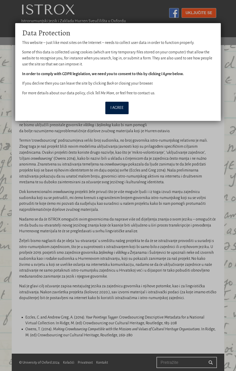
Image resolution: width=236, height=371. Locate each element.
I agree (117, 108)
